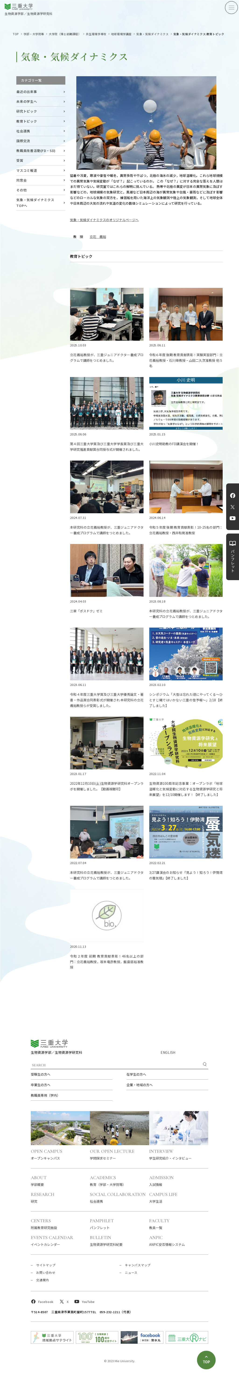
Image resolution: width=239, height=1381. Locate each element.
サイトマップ (46, 1265)
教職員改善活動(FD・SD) (36, 150)
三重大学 (49, 1044)
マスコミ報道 (26, 170)
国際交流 (23, 140)
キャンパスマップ (138, 1265)
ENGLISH (168, 1052)
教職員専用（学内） (45, 1095)
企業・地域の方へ (140, 1084)
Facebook (232, 495)
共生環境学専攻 (96, 34)
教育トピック (26, 121)
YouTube (232, 518)
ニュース (131, 1272)
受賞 (19, 160)
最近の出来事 (26, 91)
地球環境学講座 (121, 34)
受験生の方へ (40, 1074)
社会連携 (23, 131)
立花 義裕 (98, 236)
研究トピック (26, 111)
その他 (21, 190)
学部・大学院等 (34, 34)
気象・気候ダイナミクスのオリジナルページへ (104, 219)
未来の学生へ (26, 101)
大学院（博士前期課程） (65, 34)
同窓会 (21, 180)
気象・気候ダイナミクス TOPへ (35, 202)
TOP (16, 34)
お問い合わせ (46, 1272)
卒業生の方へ (40, 1084)
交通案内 (42, 1280)
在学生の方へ (136, 1074)
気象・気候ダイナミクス (152, 34)
